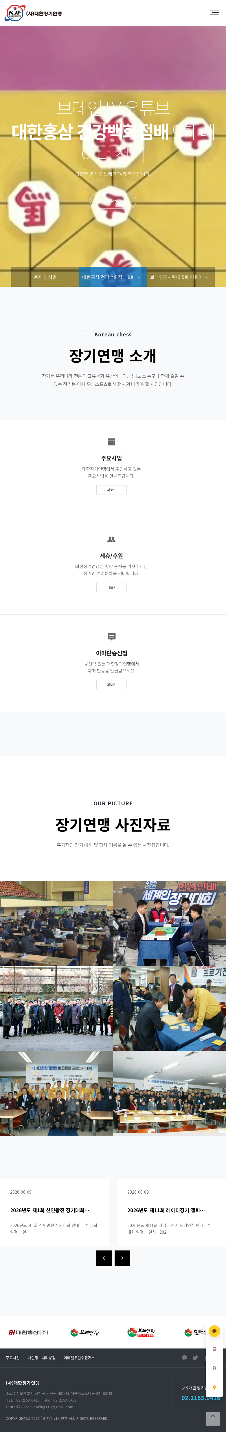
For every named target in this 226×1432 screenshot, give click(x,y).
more (113, 200)
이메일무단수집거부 (79, 1357)
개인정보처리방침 (42, 1357)
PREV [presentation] (18, 165)
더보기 (111, 489)
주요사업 (13, 1357)
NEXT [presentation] (207, 165)
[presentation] (104, 1258)
